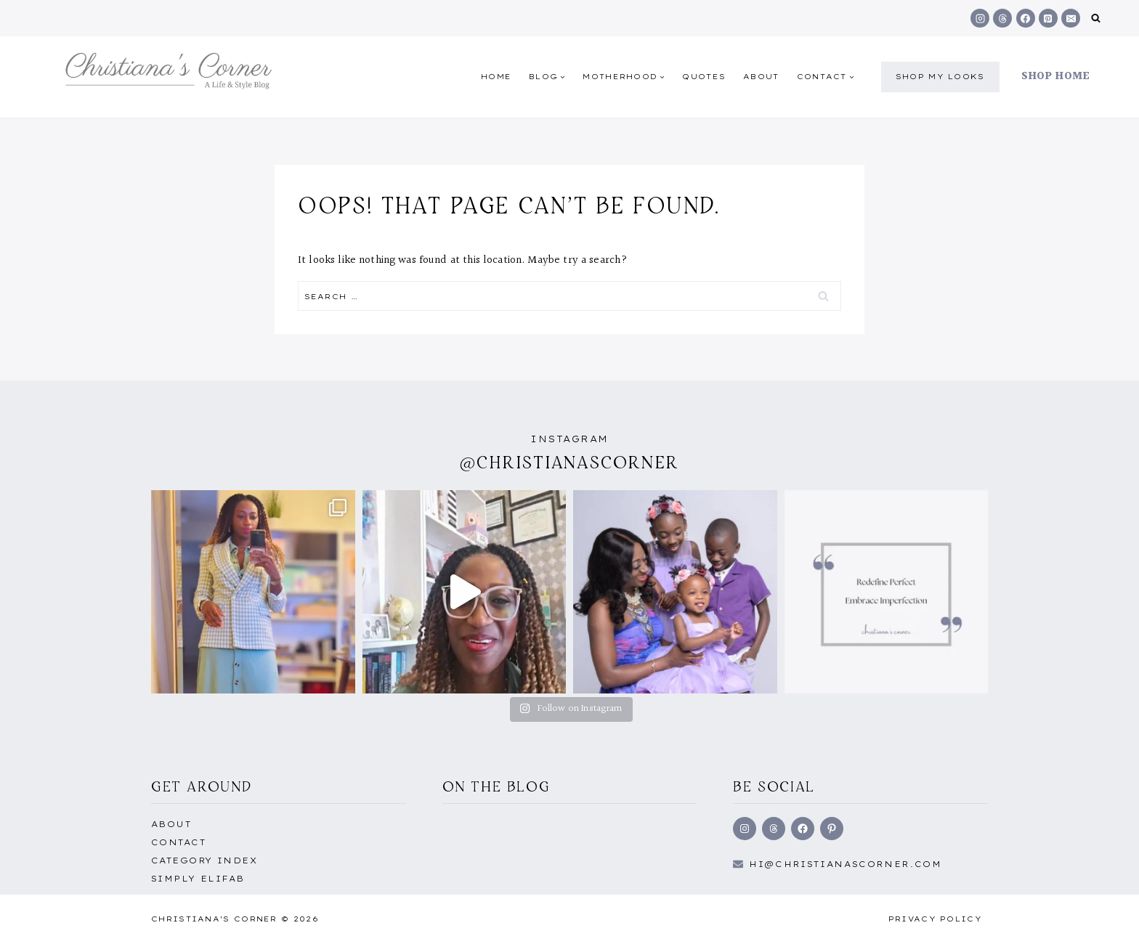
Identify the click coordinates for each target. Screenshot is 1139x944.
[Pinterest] (1048, 18)
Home (496, 76)
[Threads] (1002, 18)
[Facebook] (1025, 18)
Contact (178, 842)
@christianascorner (569, 462)
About (761, 76)
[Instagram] (979, 18)
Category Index (204, 860)
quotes (704, 76)
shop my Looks (940, 76)
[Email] (1070, 18)
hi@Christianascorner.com (845, 864)
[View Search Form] (1095, 18)
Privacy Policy (935, 919)
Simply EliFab (198, 879)
